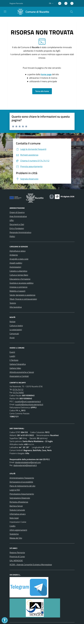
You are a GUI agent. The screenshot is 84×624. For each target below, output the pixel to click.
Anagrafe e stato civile (19, 258)
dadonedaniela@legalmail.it (25, 465)
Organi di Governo (17, 212)
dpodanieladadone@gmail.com (28, 462)
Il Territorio (14, 360)
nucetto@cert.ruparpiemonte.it (28, 401)
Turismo (13, 302)
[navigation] (5, 11)
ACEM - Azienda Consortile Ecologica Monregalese (31, 564)
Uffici (12, 220)
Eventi (12, 352)
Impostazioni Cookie (18, 521)
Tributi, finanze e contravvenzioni (23, 298)
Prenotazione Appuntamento (22, 493)
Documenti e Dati (17, 224)
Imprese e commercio (18, 286)
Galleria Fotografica (18, 364)
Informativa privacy (18, 513)
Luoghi (12, 356)
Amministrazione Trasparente (22, 477)
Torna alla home (42, 91)
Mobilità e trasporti (17, 290)
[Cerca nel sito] (71, 12)
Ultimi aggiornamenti (18, 529)
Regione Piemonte (17, 552)
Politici (12, 236)
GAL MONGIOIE (16, 560)
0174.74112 (18, 389)
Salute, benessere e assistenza (22, 294)
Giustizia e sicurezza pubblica (21, 282)
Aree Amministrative (18, 216)
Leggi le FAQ (15, 489)
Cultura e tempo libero (19, 274)
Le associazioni (16, 329)
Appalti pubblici (16, 262)
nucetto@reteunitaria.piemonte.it (29, 404)
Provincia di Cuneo (17, 556)
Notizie (12, 321)
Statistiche (14, 533)
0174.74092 (18, 392)
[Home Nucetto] (32, 12)
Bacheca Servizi (16, 505)
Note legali (14, 517)
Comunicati (14, 333)
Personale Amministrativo (20, 232)
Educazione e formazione (20, 278)
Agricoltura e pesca (17, 250)
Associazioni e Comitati (19, 376)
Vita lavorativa (16, 306)
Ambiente (14, 254)
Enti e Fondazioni (17, 228)
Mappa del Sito (16, 537)
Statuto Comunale (17, 509)
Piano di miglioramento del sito (22, 485)
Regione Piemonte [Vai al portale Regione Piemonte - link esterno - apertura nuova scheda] (16, 3)
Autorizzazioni (15, 266)
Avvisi (12, 337)
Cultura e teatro (16, 325)
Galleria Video (15, 368)
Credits (12, 525)
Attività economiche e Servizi (22, 372)
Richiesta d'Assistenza (19, 501)
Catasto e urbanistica (18, 270)
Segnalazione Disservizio (20, 497)
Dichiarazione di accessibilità (21, 481)
